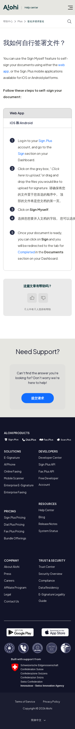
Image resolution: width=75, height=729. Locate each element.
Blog (42, 517)
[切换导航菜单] (70, 7)
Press (7, 573)
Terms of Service (25, 701)
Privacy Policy (51, 701)
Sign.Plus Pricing (14, 517)
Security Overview (50, 573)
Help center (31, 7)
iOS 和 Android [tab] (21, 123)
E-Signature (12, 457)
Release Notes (48, 524)
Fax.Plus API (46, 471)
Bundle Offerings (15, 538)
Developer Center (50, 457)
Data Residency (49, 587)
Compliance (47, 580)
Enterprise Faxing (15, 492)
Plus (20, 21)
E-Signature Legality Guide (52, 597)
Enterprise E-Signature (19, 485)
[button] (37, 720)
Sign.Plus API (47, 464)
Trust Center (47, 566)
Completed (26, 252)
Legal (7, 594)
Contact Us (11, 601)
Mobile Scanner (14, 478)
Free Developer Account (48, 481)
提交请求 (37, 399)
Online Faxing (12, 471)
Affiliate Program (15, 587)
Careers (9, 580)
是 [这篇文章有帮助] (32, 298)
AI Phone (9, 464)
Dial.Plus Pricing (14, 524)
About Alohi (11, 566)
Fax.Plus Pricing (14, 531)
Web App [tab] (17, 113)
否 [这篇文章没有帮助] (43, 298)
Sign (21, 153)
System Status (48, 531)
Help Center (46, 510)
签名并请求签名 (35, 21)
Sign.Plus (45, 141)
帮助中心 (8, 21)
